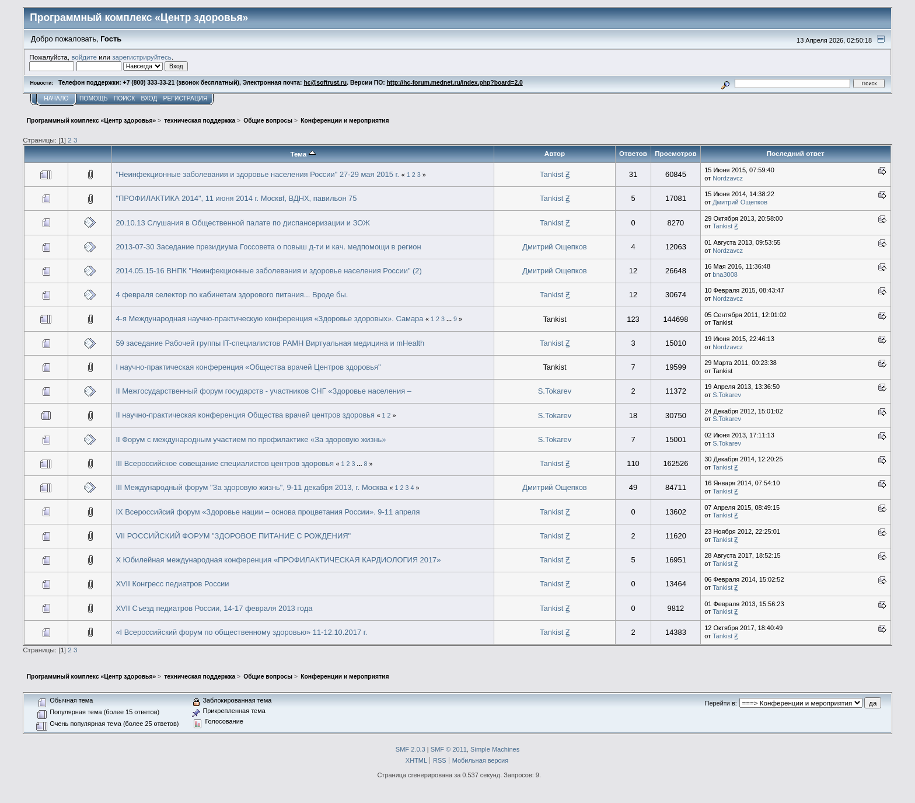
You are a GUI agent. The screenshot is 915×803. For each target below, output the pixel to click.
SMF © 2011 (449, 749)
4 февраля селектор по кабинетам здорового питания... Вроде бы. (232, 294)
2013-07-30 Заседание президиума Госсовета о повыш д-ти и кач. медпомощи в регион (268, 246)
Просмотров (675, 153)
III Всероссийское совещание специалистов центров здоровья (225, 463)
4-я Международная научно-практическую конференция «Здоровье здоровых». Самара (269, 318)
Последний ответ (796, 153)
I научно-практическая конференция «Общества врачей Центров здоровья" (248, 367)
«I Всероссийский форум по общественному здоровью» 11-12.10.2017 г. (241, 632)
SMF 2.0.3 (410, 749)
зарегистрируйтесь (142, 57)
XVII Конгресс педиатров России (172, 583)
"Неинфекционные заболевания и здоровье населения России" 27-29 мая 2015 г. (257, 174)
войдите (84, 57)
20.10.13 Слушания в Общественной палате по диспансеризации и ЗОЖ (243, 222)
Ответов (633, 153)
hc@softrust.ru (325, 82)
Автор (554, 153)
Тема (302, 154)
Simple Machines (494, 749)
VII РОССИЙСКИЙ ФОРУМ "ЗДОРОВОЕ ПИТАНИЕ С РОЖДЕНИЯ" (233, 535)
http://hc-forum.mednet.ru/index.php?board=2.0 (455, 82)
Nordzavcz (728, 178)
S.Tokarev (554, 391)
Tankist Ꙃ (555, 174)
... (449, 318)
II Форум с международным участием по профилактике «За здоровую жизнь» (251, 439)
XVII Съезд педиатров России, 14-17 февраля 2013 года (214, 608)
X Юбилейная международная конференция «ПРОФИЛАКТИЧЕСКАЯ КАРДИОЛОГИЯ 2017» (278, 559)
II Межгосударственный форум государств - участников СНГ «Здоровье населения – (263, 391)
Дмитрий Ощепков (740, 202)
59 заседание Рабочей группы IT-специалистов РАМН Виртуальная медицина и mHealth (270, 343)
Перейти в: (721, 703)
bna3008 (725, 274)
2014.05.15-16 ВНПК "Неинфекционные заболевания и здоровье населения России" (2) (268, 270)
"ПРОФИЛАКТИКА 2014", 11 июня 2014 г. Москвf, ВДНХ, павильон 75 (236, 198)
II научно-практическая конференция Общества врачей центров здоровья (245, 415)
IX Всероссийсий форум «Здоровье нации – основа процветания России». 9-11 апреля (268, 511)
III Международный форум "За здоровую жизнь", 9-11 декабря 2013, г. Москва (251, 487)
